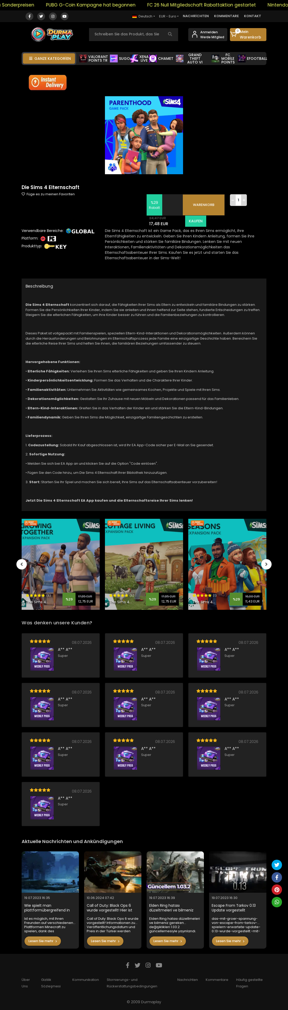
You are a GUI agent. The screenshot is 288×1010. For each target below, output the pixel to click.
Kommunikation (85, 979)
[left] (21, 564)
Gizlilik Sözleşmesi (51, 983)
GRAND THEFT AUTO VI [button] (189, 58)
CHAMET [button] (161, 58)
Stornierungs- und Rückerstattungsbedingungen (132, 983)
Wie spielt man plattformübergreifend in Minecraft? (47, 908)
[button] (248, 34)
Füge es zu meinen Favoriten (48, 194)
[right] (266, 564)
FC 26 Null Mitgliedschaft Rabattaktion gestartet (207, 5)
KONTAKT (252, 16)
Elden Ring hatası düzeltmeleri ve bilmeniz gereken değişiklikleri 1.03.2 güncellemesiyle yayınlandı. (174, 908)
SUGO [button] (120, 58)
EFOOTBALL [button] (252, 58)
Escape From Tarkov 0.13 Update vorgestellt (234, 908)
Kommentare (217, 979)
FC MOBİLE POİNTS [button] (223, 58)
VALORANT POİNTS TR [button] (93, 58)
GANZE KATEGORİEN (50, 58)
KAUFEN (195, 221)
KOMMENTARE (226, 16)
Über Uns (26, 983)
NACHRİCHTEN (196, 16)
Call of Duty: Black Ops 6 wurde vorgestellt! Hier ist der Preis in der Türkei (109, 908)
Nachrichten (187, 979)
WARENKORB (203, 204)
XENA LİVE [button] (139, 58)
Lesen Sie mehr (42, 940)
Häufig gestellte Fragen (249, 983)
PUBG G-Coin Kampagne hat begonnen (96, 5)
